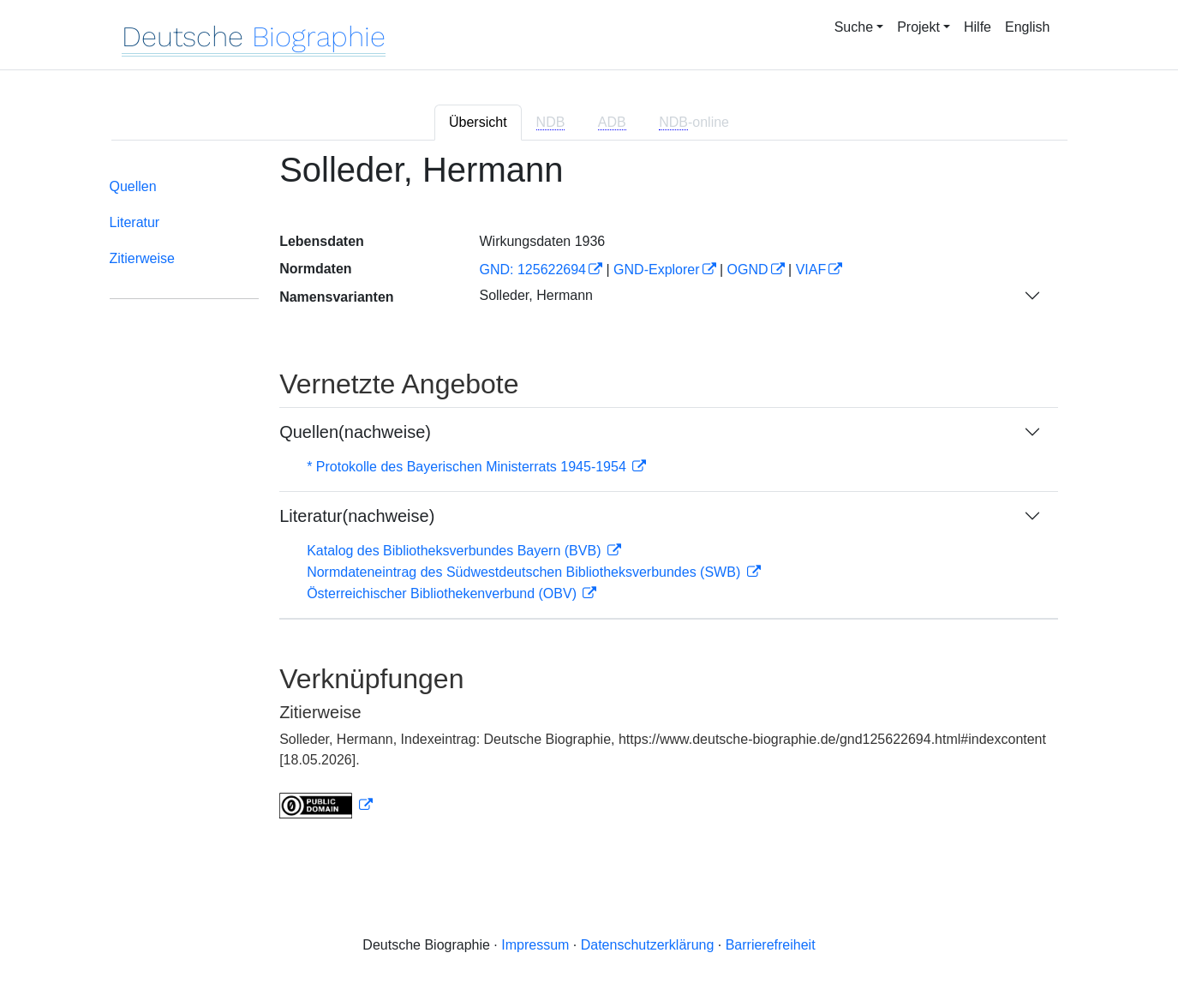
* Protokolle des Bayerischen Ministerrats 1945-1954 (468, 466)
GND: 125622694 (532, 269)
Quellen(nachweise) (355, 432)
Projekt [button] (918, 27)
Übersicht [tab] (478, 122)
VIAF (811, 269)
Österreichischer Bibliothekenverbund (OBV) (443, 593)
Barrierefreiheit (771, 945)
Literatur (135, 222)
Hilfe (977, 27)
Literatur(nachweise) (356, 515)
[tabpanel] (589, 495)
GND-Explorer (656, 269)
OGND (747, 269)
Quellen (133, 186)
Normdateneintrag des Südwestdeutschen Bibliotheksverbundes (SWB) (525, 572)
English (1027, 27)
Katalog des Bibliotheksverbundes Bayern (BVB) (456, 550)
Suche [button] (853, 27)
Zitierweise (142, 258)
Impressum (535, 945)
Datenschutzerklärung (648, 945)
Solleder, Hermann (536, 295)
